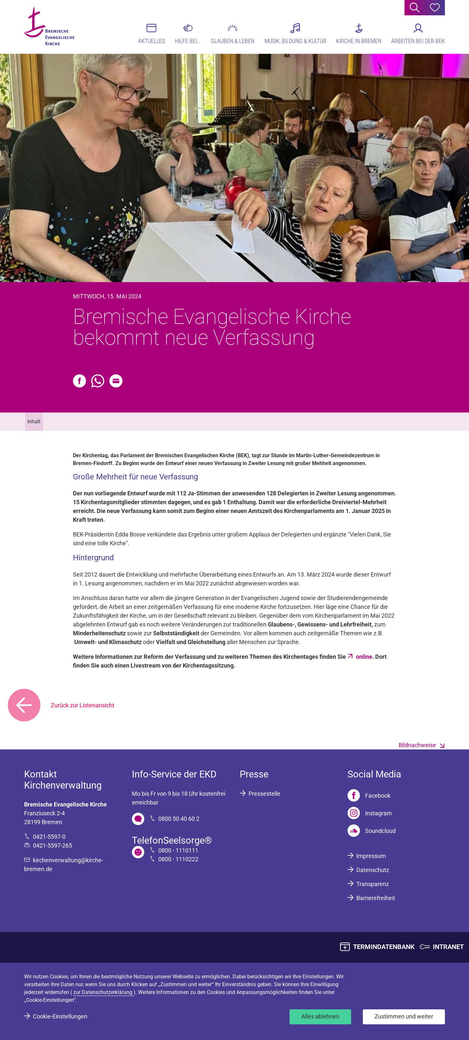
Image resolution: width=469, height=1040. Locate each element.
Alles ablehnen (320, 1016)
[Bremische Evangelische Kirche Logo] (49, 26)
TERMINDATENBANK (384, 947)
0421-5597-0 (49, 836)
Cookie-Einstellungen (60, 1016)
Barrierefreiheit (375, 898)
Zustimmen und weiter (404, 1016)
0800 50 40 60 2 (178, 818)
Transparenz (372, 884)
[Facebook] (369, 795)
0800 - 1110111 (178, 850)
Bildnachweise (417, 745)
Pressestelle (264, 793)
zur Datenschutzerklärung (103, 992)
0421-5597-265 (52, 845)
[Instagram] (370, 813)
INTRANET (448, 947)
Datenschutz (372, 870)
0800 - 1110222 (178, 859)
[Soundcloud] (372, 830)
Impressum (371, 855)
